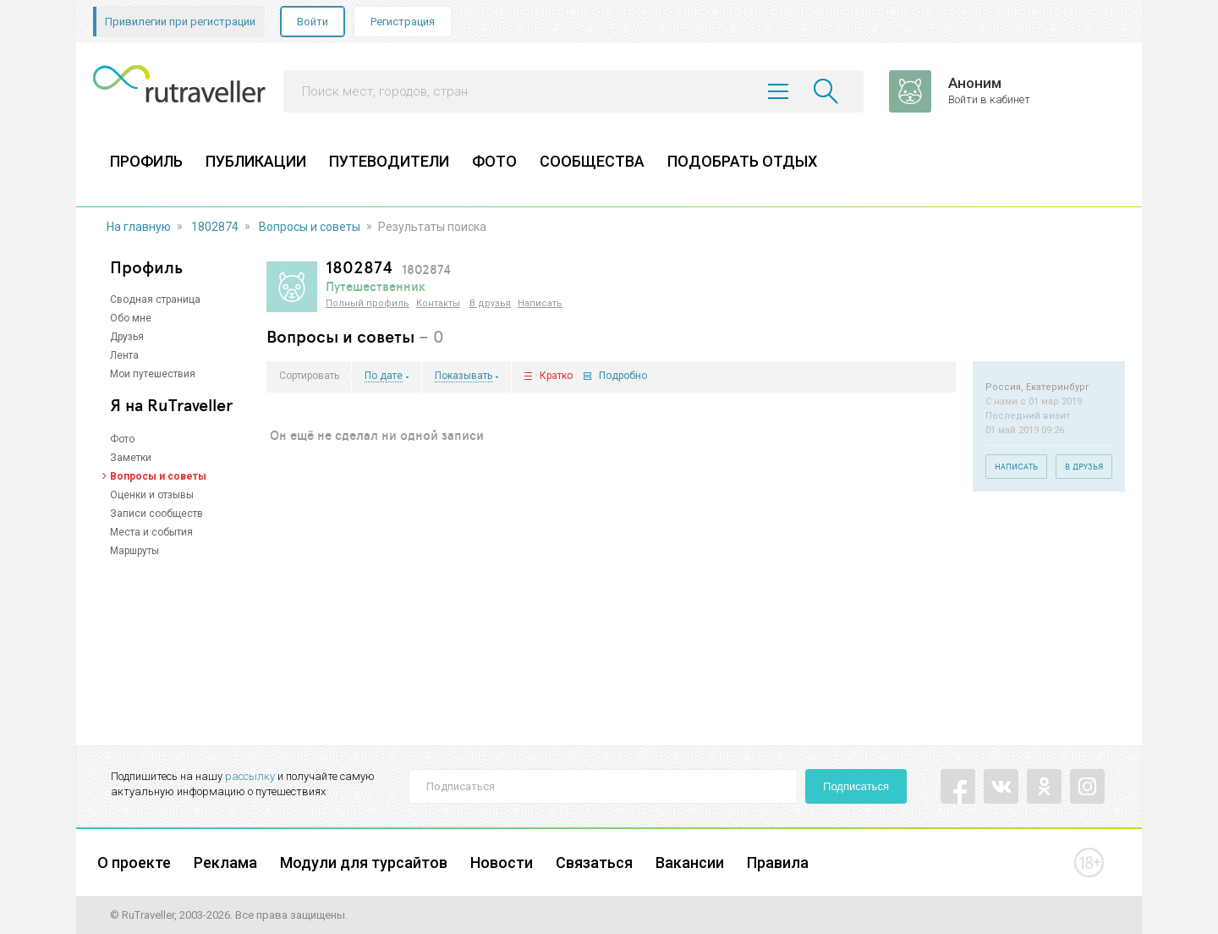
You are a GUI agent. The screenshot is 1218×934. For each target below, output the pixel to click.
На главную (139, 227)
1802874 (215, 227)
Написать (540, 303)
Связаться (594, 862)
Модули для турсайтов (363, 862)
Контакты (438, 303)
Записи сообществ (156, 513)
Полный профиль (367, 303)
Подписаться (856, 786)
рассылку (250, 776)
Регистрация (402, 21)
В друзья (490, 303)
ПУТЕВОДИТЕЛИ (389, 161)
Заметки (130, 458)
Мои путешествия (152, 374)
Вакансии (690, 862)
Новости (501, 862)
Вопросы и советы (309, 227)
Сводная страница (155, 299)
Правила (778, 862)
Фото (122, 439)
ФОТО (494, 161)
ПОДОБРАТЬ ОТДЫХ (742, 161)
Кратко (556, 376)
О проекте (134, 862)
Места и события (151, 532)
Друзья (127, 337)
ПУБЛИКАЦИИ (256, 161)
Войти (312, 21)
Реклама (225, 862)
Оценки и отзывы (152, 495)
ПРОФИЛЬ (146, 161)
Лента (124, 355)
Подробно (623, 376)
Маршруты (134, 551)
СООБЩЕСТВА (592, 161)
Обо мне (130, 318)
